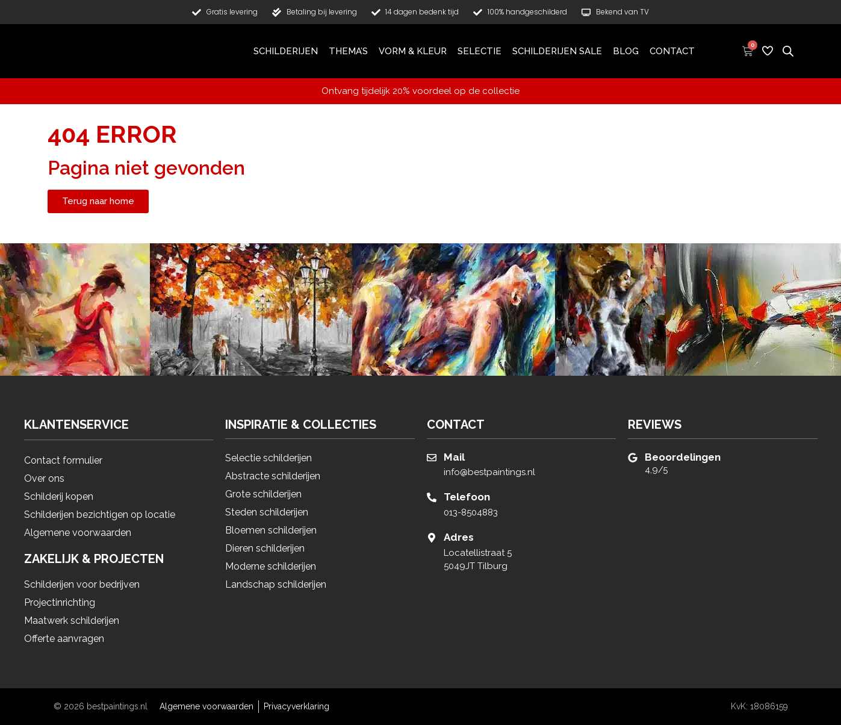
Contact (672, 51)
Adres (459, 537)
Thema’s (348, 51)
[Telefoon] (431, 497)
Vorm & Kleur (413, 51)
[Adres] (431, 538)
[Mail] (431, 457)
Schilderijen (285, 51)
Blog (626, 51)
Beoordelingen (683, 457)
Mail (454, 457)
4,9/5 (656, 469)
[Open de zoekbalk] (788, 51)
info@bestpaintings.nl (489, 472)
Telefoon (467, 497)
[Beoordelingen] (633, 457)
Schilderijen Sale (557, 51)
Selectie (479, 51)
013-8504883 (471, 512)
